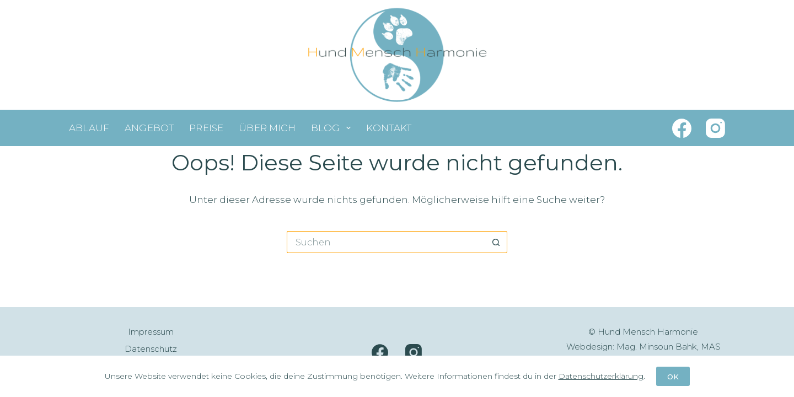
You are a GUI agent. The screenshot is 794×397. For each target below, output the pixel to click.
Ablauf (89, 127)
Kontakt (388, 127)
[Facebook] (681, 128)
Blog (333, 128)
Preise (206, 127)
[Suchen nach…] (386, 242)
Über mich (267, 127)
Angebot (149, 127)
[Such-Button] (496, 242)
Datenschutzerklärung (601, 376)
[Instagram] (715, 128)
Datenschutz (151, 349)
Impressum (151, 331)
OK (673, 376)
